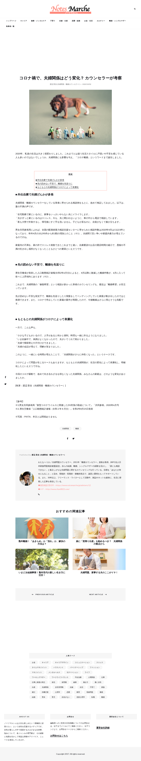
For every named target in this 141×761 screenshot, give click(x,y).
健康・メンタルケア (38, 21)
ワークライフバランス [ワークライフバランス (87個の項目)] (60, 677)
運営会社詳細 (102, 727)
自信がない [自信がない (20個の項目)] (66, 697)
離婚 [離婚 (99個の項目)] (103, 697)
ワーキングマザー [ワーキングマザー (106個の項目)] (38, 677)
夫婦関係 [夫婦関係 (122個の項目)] (45, 687)
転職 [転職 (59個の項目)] (93, 697)
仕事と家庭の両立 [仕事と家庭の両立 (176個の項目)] (38, 682)
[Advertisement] (71, 628)
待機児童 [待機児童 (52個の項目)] (45, 692)
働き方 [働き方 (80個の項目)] (85, 682)
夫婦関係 (65, 429)
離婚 (77, 429)
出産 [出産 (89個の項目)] (33, 687)
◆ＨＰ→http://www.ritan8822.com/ (54, 489)
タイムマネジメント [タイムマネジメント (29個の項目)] (39, 667)
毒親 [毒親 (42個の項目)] (101, 692)
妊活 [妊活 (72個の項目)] (81, 687)
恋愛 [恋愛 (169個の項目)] (68, 692)
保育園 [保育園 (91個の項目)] (64, 682)
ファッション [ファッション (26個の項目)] (95, 667)
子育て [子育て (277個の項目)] (92, 687)
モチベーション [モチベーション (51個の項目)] (72, 672)
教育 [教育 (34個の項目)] (78, 692)
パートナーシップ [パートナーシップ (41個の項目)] (76, 667)
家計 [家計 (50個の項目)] (33, 692)
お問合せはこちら (59, 735)
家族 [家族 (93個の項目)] (103, 687)
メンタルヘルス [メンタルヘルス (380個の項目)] (54, 672)
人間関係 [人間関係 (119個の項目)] (91, 677)
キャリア (23, 21)
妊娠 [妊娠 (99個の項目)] (71, 687)
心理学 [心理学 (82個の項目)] (57, 692)
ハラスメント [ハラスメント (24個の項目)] (58, 667)
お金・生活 (88, 21)
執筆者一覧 (10, 26)
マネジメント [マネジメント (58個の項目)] (37, 672)
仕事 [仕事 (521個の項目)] (103, 677)
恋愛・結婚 (76, 21)
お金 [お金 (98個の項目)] (33, 662)
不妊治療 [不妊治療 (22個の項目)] (78, 677)
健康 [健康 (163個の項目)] (75, 682)
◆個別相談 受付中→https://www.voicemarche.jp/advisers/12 (64, 485)
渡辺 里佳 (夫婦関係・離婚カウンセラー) (65, 84)
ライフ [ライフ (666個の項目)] (87, 672)
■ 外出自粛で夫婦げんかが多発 (50, 180)
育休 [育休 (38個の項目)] (43, 697)
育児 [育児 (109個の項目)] (53, 697)
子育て (52, 21)
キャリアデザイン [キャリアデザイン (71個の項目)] (61, 662)
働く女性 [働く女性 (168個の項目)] (98, 682)
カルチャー (101, 21)
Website (39, 494)
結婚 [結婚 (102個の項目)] (33, 697)
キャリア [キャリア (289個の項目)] (45, 662)
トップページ (11, 21)
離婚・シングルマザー (117, 21)
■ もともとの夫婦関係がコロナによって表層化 (57, 187)
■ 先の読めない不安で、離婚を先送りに (54, 183)
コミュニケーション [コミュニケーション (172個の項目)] (82, 662)
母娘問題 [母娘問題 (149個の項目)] (89, 692)
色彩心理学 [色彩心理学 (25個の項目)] (81, 697)
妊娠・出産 (63, 21)
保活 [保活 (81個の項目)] (53, 682)
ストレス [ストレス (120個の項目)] (99, 662)
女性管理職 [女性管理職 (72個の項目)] (59, 687)
